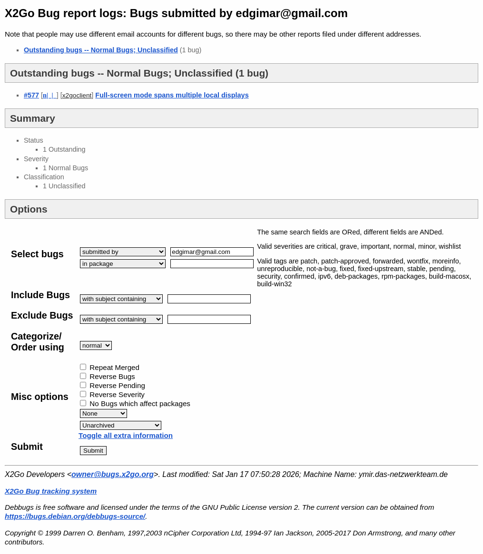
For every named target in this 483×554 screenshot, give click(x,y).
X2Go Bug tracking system (51, 491)
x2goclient (77, 95)
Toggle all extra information (126, 435)
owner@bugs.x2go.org (112, 474)
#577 (31, 95)
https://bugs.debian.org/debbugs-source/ (75, 516)
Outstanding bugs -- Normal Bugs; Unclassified (101, 50)
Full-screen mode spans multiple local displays (171, 95)
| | (50, 95)
